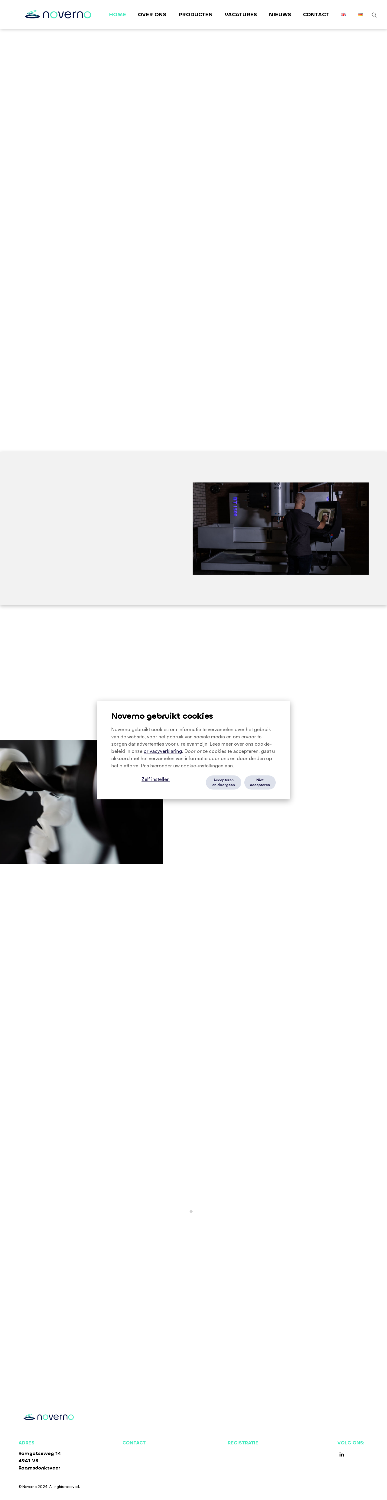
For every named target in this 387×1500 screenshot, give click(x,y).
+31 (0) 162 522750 (145, 1453)
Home (117, 14)
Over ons (152, 14)
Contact (316, 14)
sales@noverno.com (147, 1460)
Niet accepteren (260, 782)
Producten (195, 14)
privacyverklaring (163, 751)
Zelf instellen (155, 779)
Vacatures (241, 14)
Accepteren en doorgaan (223, 782)
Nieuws (280, 14)
